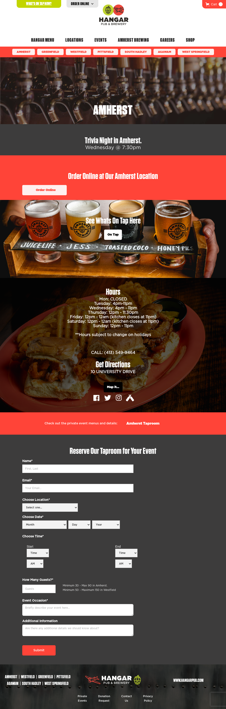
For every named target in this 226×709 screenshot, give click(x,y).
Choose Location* (36, 499)
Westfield (78, 52)
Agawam (164, 52)
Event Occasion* (35, 600)
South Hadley (136, 52)
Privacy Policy (148, 698)
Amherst (23, 52)
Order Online (46, 190)
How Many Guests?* (37, 580)
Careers (167, 40)
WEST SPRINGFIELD (196, 52)
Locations (74, 40)
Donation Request (104, 698)
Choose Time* (33, 536)
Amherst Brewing (133, 40)
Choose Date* (32, 517)
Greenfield (50, 52)
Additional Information (40, 621)
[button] (214, 4)
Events (101, 40)
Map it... (113, 387)
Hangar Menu (42, 40)
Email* (27, 480)
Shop (190, 40)
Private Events (82, 698)
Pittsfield (106, 52)
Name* (27, 461)
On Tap (113, 234)
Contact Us (126, 698)
